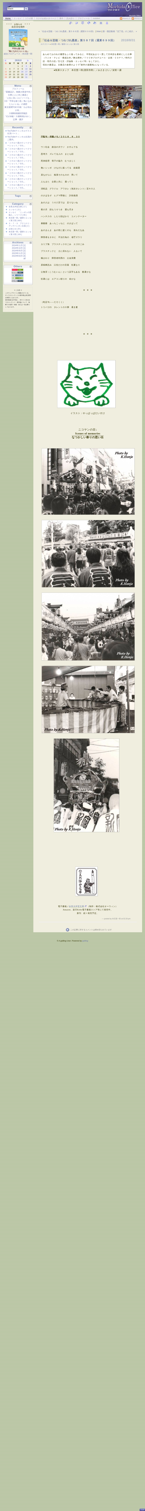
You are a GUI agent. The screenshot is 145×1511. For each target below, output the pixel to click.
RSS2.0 (137, 18)
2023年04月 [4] (19, 256)
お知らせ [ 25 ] (15, 229)
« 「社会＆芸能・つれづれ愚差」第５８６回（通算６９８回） (67, 31)
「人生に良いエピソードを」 (18, 98)
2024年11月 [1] (19, 245)
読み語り (70, 18)
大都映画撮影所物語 (18, 113)
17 (26, 72)
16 (22, 72)
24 (26, 74)
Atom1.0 (125, 18)
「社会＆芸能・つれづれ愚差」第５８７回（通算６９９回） (78, 40)
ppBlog (85, 941)
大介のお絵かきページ (46, 18)
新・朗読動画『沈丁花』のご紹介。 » (120, 31)
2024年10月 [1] (19, 248)
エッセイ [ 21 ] (15, 210)
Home (8, 18)
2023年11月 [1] (19, 253)
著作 (61, 18)
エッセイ (18, 18)
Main (99, 31)
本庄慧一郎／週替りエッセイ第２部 (65, 44)
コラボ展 (29, 18)
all (24, 258)
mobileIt (96, 18)
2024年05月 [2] (19, 250)
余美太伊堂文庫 (76, 906)
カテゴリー (45, 44)
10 (26, 69)
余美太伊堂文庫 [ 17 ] (18, 207)
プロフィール (84, 18)
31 (26, 77)
